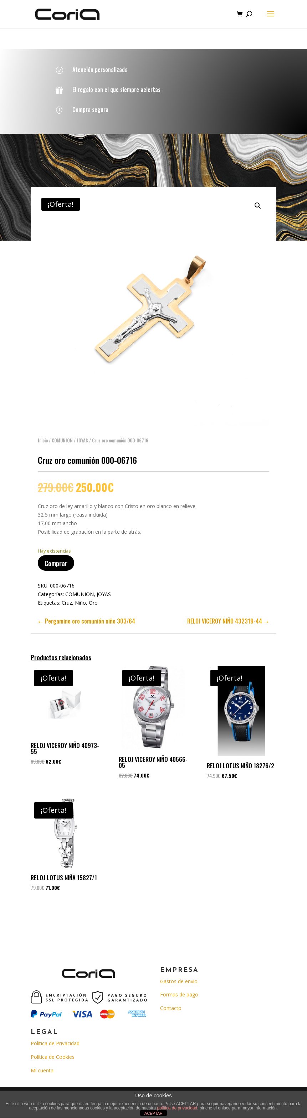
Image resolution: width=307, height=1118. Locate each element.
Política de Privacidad (55, 1043)
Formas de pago (179, 994)
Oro (93, 596)
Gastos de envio (179, 981)
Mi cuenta (42, 1070)
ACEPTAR (153, 1113)
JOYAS (82, 433)
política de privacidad (177, 1108)
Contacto (170, 1008)
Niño (80, 596)
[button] (257, 199)
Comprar (56, 556)
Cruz (67, 596)
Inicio (43, 433)
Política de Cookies (53, 1056)
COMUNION (62, 433)
